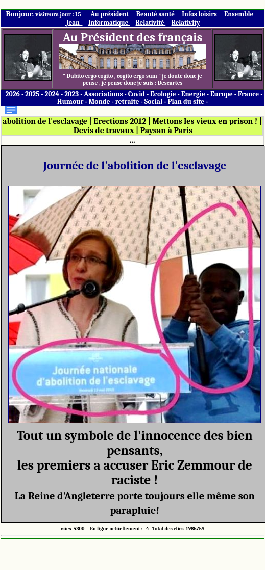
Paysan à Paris (166, 130)
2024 (51, 94)
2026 (13, 94)
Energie (193, 94)
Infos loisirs (200, 14)
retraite (127, 102)
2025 (32, 94)
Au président (110, 14)
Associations (103, 94)
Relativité (151, 23)
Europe (221, 94)
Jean (73, 23)
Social (153, 102)
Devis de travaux (104, 130)
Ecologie (163, 94)
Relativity (186, 23)
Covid (136, 94)
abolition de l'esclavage (45, 121)
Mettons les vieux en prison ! (204, 121)
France (248, 94)
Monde (99, 102)
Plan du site (185, 102)
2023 (71, 94)
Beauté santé (156, 14)
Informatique (109, 23)
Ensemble (239, 14)
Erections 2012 (119, 121)
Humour (70, 102)
